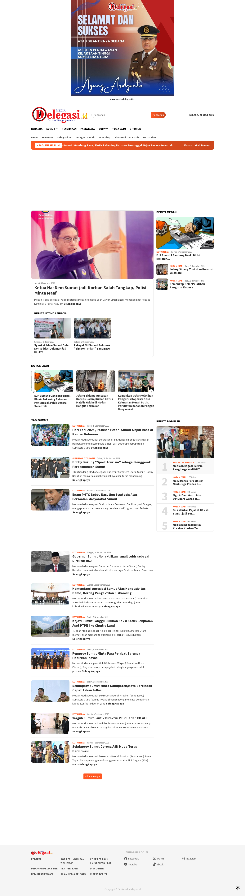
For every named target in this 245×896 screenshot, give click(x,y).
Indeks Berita (98, 874)
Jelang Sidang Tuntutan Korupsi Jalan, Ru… (191, 271)
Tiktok (158, 864)
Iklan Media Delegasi (73, 874)
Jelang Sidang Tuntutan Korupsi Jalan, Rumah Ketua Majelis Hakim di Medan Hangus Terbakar (133, 401)
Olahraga (77, 458)
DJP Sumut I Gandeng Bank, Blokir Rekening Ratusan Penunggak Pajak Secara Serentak (123, 145)
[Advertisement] (122, 178)
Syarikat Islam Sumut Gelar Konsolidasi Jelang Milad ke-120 (52, 348)
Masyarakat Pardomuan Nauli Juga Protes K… (188, 482)
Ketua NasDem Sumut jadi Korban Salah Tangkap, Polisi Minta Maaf (90, 290)
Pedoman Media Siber (44, 868)
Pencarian (158, 115)
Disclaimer (97, 868)
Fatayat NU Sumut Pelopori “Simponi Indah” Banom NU (92, 346)
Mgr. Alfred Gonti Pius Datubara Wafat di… (187, 497)
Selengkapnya (73, 303)
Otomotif (89, 458)
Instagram (188, 858)
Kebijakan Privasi (42, 874)
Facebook (131, 858)
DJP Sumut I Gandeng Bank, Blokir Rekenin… (178, 257)
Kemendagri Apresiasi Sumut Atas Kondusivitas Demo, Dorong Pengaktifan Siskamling (108, 590)
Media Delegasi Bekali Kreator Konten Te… (187, 526)
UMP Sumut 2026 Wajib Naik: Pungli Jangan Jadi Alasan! (49, 397)
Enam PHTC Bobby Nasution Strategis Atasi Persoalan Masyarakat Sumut (105, 496)
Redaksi (36, 859)
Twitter (158, 858)
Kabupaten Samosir (183, 462)
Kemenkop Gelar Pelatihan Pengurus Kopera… (187, 285)
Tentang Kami (69, 868)
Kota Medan (78, 425)
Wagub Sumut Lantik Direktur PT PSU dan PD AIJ (109, 718)
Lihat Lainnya (92, 776)
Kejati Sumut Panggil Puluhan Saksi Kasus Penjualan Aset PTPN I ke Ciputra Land (112, 623)
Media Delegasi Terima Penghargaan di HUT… (188, 467)
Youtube (130, 864)
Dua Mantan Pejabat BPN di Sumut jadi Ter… (190, 511)
